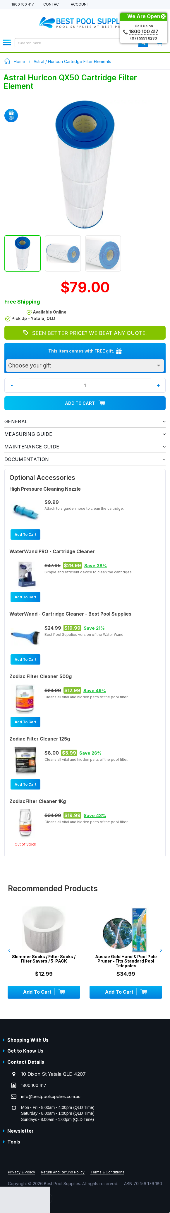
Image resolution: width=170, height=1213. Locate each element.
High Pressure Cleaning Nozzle (45, 489)
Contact (52, 4)
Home (19, 61)
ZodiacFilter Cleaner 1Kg (37, 801)
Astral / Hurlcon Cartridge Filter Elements (72, 61)
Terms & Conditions (107, 1172)
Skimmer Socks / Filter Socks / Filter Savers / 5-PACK (43, 958)
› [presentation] (161, 950)
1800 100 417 (22, 4)
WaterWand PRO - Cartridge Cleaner (52, 551)
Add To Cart (85, 403)
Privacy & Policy (21, 1172)
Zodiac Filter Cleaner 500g (40, 676)
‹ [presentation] (9, 950)
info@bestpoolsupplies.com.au (50, 1096)
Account (80, 4)
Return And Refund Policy (63, 1172)
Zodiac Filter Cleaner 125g (39, 739)
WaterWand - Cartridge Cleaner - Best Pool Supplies (70, 614)
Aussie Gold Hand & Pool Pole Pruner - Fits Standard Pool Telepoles (126, 961)
